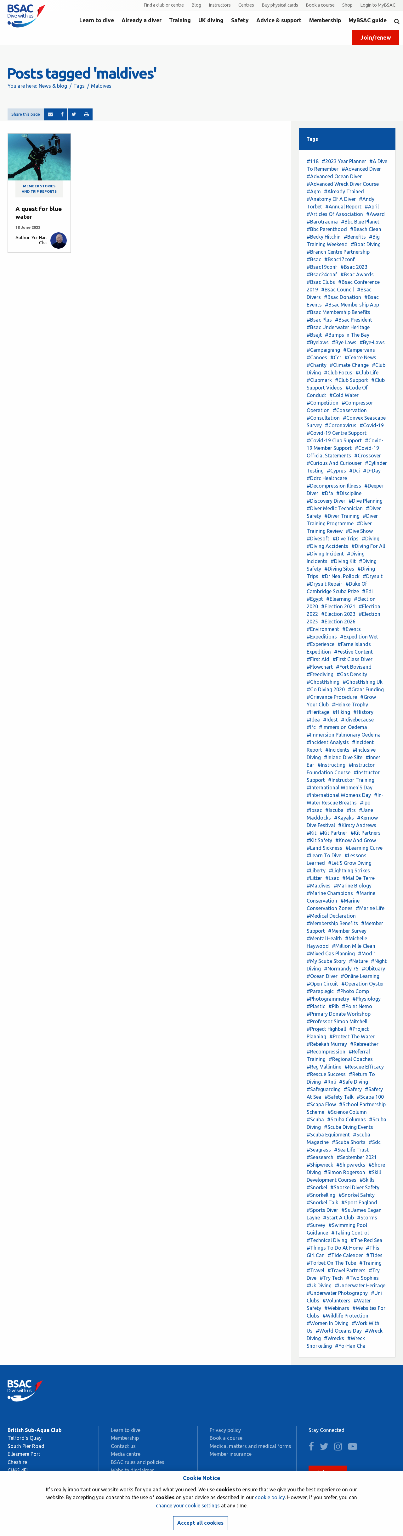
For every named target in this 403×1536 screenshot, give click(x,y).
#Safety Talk (339, 1097)
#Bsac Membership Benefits (338, 312)
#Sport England (359, 1202)
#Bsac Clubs (321, 282)
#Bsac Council (337, 289)
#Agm (314, 191)
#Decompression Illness (334, 486)
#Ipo (365, 802)
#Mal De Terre (358, 878)
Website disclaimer (132, 1470)
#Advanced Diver (361, 169)
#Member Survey (347, 931)
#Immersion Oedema (343, 727)
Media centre (125, 1454)
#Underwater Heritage (360, 1285)
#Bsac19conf (322, 267)
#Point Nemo (357, 1006)
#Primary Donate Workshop (339, 1014)
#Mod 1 (367, 953)
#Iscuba (334, 810)
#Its (351, 810)
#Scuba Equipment (328, 1134)
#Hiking (341, 712)
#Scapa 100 (370, 1097)
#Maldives (319, 885)
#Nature (358, 961)
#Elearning (338, 599)
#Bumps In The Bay (347, 335)
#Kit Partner (333, 833)
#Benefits (355, 237)
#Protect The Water (352, 1036)
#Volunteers (336, 1300)
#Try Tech (331, 1278)
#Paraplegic (320, 991)
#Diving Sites (339, 569)
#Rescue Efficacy (364, 1066)
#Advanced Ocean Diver (334, 176)
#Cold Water (344, 395)
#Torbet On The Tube (331, 1263)
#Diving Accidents (327, 546)
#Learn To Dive (324, 855)
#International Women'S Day (339, 787)
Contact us (123, 1446)
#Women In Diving (328, 1323)
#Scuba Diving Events (348, 1127)
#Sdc (375, 1142)
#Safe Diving (353, 1082)
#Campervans (359, 350)
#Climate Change (349, 365)
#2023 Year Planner (344, 161)
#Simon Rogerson (344, 1172)
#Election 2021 (338, 606)
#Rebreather (364, 1044)
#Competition (322, 403)
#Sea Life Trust (351, 1149)
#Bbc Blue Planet (360, 221)
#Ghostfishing (323, 682)
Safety (240, 20)
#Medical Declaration (331, 916)
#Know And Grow (355, 840)
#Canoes (317, 357)
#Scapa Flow (321, 1104)
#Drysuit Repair (324, 584)
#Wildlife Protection (345, 1315)
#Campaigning (323, 350)
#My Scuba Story (326, 961)
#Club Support (351, 380)
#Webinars (336, 1308)
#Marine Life (370, 908)
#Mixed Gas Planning (331, 953)
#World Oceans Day (339, 1331)
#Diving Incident (325, 553)
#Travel (315, 1270)
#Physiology (366, 999)
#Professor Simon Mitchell (337, 1021)
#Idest (330, 719)
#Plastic (316, 1006)
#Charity (316, 365)
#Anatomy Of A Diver (331, 199)
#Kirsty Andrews (357, 825)
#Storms (367, 1217)
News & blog (53, 86)
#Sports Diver (322, 1210)
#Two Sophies (362, 1278)
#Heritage (318, 712)
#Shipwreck (320, 1165)
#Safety (353, 1089)
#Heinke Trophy (350, 704)
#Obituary (373, 968)
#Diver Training (342, 516)
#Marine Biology (353, 885)
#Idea (313, 719)
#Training (370, 1263)
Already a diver (142, 20)
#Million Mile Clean (353, 946)
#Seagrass (319, 1149)
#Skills (367, 1180)
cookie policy (270, 1497)
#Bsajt (314, 335)
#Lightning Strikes (349, 870)
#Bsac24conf (322, 274)
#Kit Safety (319, 840)
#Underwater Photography (337, 1293)
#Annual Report (343, 206)
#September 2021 (357, 1157)
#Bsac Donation (342, 297)
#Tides (374, 1255)
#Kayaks (344, 817)
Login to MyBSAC (377, 5)
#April (372, 206)
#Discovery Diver (326, 501)
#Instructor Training (351, 780)
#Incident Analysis (328, 742)
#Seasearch (320, 1157)
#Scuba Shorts (349, 1142)
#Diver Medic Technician (335, 508)
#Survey (316, 1225)
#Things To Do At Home (335, 1248)
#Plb (333, 1006)
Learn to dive (96, 20)
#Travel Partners (346, 1270)
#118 (313, 161)
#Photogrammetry (328, 999)
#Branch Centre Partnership (338, 252)
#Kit (311, 833)
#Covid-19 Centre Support (336, 433)
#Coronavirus (340, 425)
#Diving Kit (343, 561)
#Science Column (347, 1112)
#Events (351, 629)
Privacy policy (225, 1430)
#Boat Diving (366, 244)
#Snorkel (317, 1187)
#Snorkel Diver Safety (354, 1187)
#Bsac (314, 259)
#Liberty (316, 870)
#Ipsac (314, 810)
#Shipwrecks (350, 1165)
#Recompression (326, 1051)
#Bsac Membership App (352, 304)
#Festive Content (353, 652)
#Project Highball (326, 1029)
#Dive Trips (345, 538)
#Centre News (360, 357)
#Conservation (350, 410)
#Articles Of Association (335, 214)
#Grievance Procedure (332, 697)
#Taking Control (350, 1232)
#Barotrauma (322, 221)
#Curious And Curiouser (334, 463)
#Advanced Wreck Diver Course (343, 184)
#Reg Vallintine (324, 1066)
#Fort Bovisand (354, 667)
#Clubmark (319, 380)
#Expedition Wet (359, 636)
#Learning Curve (364, 848)
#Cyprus (336, 470)
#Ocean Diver (322, 976)
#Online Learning (360, 976)
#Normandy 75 (341, 968)
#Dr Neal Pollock (340, 576)
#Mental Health (324, 938)
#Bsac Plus (319, 320)
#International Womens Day (339, 795)
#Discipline (348, 493)
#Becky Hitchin (324, 237)
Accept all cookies (200, 1523)
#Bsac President (353, 320)
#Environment (323, 629)
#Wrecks (334, 1338)
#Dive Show (359, 531)
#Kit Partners (365, 833)
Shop (347, 5)
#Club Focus (338, 372)
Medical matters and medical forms (250, 1446)
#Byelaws (318, 342)
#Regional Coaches (351, 1059)
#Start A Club (338, 1217)
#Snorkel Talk (322, 1202)
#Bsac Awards (357, 274)
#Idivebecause (357, 719)
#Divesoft (318, 538)
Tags (79, 86)
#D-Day (372, 470)
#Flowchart (320, 667)
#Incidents (337, 750)
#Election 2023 (338, 614)
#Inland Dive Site (343, 757)
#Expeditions (322, 636)
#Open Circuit (322, 983)
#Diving (370, 538)
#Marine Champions (330, 893)
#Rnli (330, 1082)
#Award (375, 214)
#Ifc (311, 727)
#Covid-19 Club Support (334, 440)
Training (180, 20)
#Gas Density (352, 674)
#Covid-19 (372, 425)
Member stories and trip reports (39, 188)
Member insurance (231, 1454)
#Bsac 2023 (353, 267)
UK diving (211, 20)
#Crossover (367, 455)
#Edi (367, 591)
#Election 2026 (338, 621)
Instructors (220, 5)
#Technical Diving (327, 1240)
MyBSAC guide (368, 20)
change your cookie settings (188, 1505)
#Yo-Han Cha (350, 1346)
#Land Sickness (324, 848)
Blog (196, 5)
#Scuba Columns (346, 1119)
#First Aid (318, 659)
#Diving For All (368, 546)
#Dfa (327, 493)
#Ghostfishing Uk (363, 682)
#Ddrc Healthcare (327, 478)
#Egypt (315, 599)
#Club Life (366, 372)
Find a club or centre (164, 5)
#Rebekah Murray (327, 1044)
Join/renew (375, 38)
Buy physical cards (280, 5)
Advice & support (279, 20)
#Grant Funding (366, 689)
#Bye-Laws (372, 342)
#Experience (320, 644)
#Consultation (323, 418)
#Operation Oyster (362, 983)
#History (363, 712)
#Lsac (332, 878)
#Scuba (315, 1119)
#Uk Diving (319, 1285)
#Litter (314, 878)
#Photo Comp (353, 991)
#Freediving (320, 674)
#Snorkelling (321, 1195)
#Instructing (331, 765)
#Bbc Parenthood (327, 229)
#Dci (354, 470)
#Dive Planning (366, 501)
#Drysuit (373, 576)
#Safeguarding (324, 1089)
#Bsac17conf (339, 259)
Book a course (320, 5)
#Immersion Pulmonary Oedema (344, 735)
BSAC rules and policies (137, 1462)
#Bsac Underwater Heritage (338, 327)
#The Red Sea (366, 1240)
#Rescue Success (326, 1074)
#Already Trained (344, 191)
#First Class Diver (352, 659)
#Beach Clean (365, 229)
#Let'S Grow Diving (350, 863)
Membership (325, 20)
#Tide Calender (345, 1255)
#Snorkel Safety (356, 1195)
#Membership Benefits (332, 923)
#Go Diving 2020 (326, 689)
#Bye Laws (344, 342)
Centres (246, 5)
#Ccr (335, 357)
